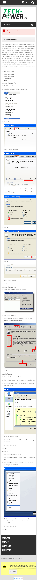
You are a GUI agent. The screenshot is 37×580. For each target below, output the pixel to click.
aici (26, 566)
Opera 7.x (6, 80)
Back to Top (5, 284)
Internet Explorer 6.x (9, 76)
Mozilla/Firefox (7, 78)
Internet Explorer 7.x (9, 74)
